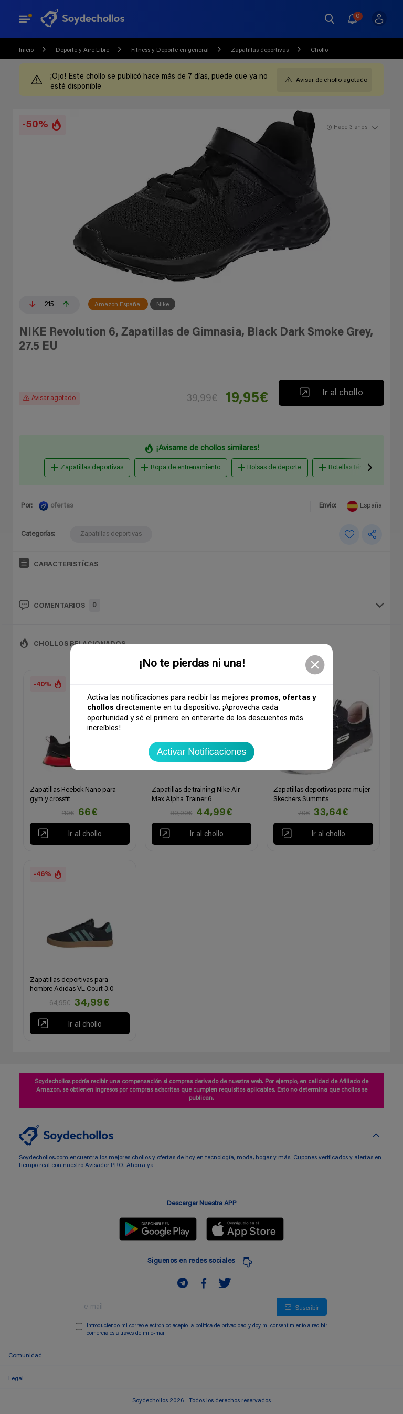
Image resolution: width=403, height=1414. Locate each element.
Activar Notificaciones (202, 752)
